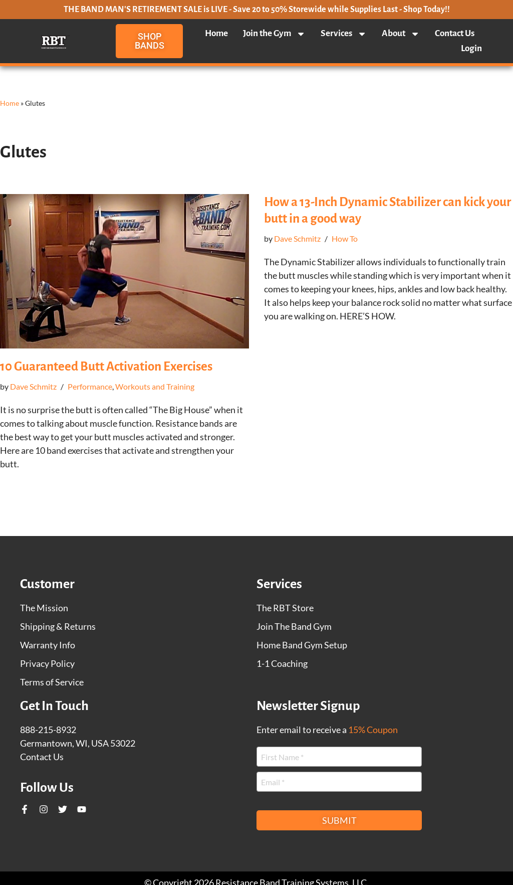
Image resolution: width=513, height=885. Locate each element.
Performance (90, 386)
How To (345, 238)
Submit (339, 820)
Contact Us (454, 33)
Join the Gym (274, 33)
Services (344, 33)
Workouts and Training (154, 386)
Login (471, 48)
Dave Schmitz (33, 386)
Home (216, 33)
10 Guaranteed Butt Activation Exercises (106, 366)
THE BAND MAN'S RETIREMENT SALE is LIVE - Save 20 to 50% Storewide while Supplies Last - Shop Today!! (257, 9)
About (401, 33)
